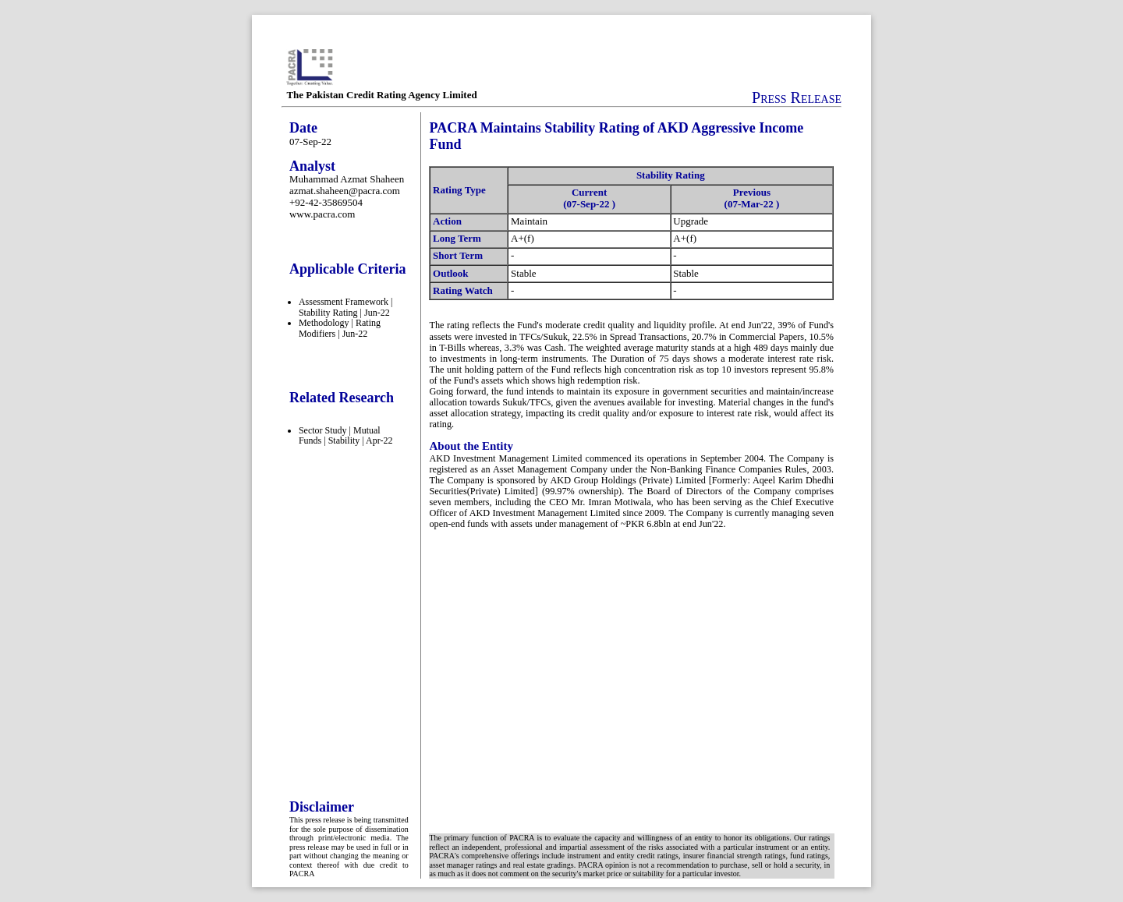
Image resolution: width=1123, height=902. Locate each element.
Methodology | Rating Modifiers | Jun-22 (340, 328)
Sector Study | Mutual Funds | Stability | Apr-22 (346, 436)
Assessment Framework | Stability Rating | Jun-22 (345, 307)
